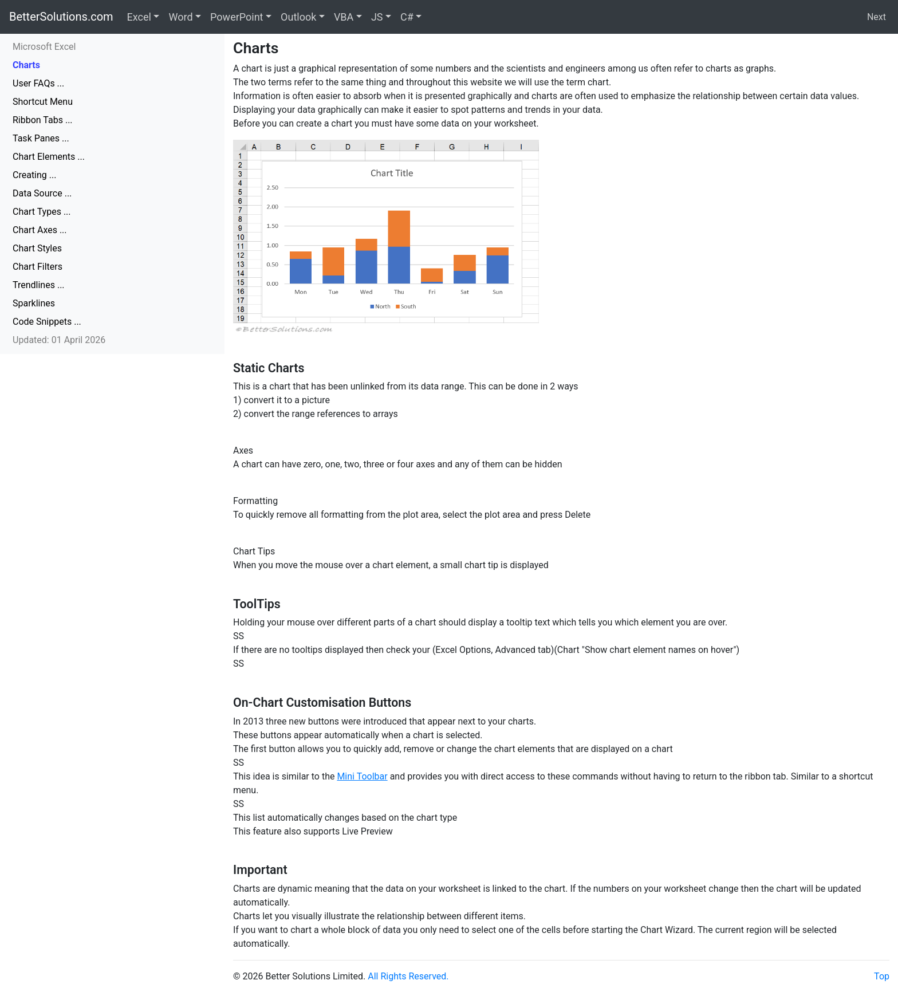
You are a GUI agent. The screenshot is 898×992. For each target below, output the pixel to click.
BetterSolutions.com (61, 16)
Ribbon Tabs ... (43, 120)
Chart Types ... (42, 211)
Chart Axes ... (40, 230)
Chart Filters (37, 266)
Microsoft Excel (44, 46)
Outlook (298, 17)
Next (876, 16)
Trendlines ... (39, 285)
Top (881, 976)
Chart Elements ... (49, 156)
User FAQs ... (38, 83)
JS (377, 17)
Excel (139, 17)
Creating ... (34, 175)
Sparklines (34, 303)
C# (406, 17)
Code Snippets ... (47, 321)
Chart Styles (37, 248)
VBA (343, 17)
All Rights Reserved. (408, 976)
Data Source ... (42, 193)
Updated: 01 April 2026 (59, 339)
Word (180, 17)
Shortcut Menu (43, 101)
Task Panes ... (41, 138)
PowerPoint (236, 17)
